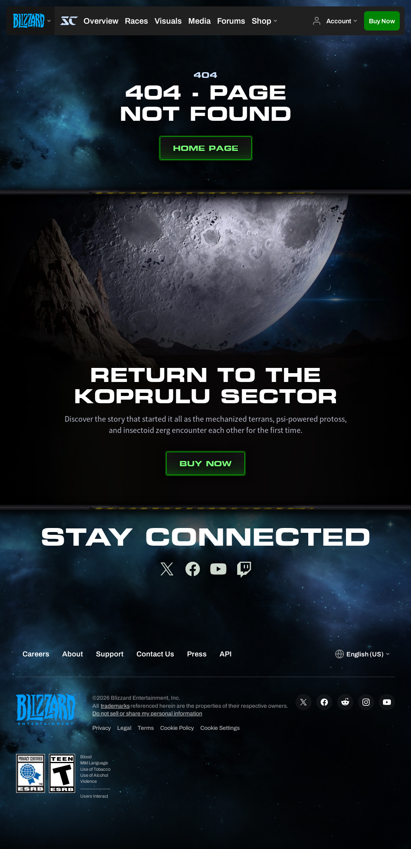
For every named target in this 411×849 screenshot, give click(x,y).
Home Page (205, 148)
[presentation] (30, 20)
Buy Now (205, 463)
